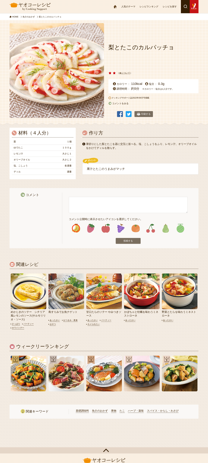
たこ (122, 411)
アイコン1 (76, 228)
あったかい (55, 320)
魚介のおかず (100, 411)
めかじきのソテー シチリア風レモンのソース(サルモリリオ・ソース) (28, 316)
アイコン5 (135, 228)
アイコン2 (91, 228)
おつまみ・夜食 (71, 320)
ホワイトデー (18, 328)
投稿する (128, 241)
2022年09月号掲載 (140, 98)
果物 (113, 411)
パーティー (29, 324)
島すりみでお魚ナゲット (62, 312)
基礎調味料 (82, 411)
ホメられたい (94, 324)
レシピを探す (170, 6)
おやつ (53, 324)
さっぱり (16, 324)
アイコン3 (106, 228)
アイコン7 (165, 228)
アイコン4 (121, 228)
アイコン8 (180, 228)
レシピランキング (149, 6)
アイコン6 (150, 228)
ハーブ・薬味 (136, 411)
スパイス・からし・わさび (163, 411)
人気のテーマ (128, 6)
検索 (185, 6)
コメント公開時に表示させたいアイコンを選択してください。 (106, 219)
